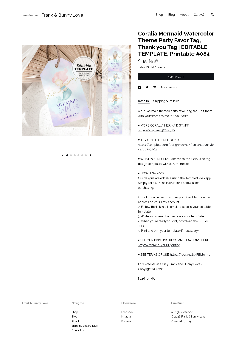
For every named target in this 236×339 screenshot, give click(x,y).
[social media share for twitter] (147, 87)
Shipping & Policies (166, 101)
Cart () (199, 14)
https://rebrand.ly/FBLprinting (159, 245)
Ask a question (169, 87)
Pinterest (126, 321)
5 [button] (82, 155)
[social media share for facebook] (140, 87)
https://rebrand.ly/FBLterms (190, 254)
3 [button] (75, 155)
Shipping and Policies (85, 325)
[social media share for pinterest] (155, 87)
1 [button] (67, 155)
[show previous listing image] (63, 155)
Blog (171, 14)
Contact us (78, 330)
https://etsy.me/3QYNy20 (156, 130)
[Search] (212, 15)
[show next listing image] (90, 155)
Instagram (127, 316)
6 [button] (86, 155)
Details (144, 101)
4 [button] (78, 155)
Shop (159, 14)
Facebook (127, 312)
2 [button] (71, 155)
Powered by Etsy (181, 321)
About (184, 14)
